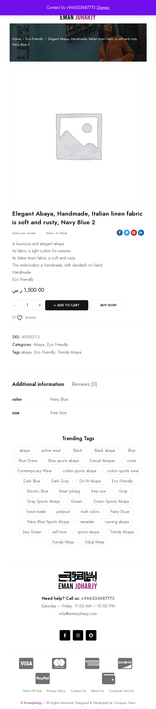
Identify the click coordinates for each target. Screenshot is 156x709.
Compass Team (125, 702)
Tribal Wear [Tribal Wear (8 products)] (95, 542)
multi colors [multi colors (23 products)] (90, 512)
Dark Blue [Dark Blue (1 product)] (31, 481)
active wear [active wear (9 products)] (51, 450)
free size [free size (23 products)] (98, 491)
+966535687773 (97, 598)
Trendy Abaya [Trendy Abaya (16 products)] (122, 532)
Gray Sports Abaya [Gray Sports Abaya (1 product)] (43, 501)
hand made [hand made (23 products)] (36, 512)
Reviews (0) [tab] (84, 384)
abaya (26, 352)
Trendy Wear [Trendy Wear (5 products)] (63, 542)
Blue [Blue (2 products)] (131, 450)
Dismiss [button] (103, 7)
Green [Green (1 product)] (76, 501)
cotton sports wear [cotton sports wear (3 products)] (123, 471)
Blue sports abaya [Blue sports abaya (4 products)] (63, 461)
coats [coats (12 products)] (131, 461)
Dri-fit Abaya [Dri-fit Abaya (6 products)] (90, 481)
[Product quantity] (27, 305)
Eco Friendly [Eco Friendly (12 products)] (122, 481)
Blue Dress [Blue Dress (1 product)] (28, 461)
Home (16, 38)
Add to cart (68, 305)
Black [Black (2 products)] (77, 450)
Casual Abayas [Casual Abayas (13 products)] (102, 461)
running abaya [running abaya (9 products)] (117, 522)
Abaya (38, 344)
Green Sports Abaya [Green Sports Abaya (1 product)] (111, 501)
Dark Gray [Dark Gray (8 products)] (60, 481)
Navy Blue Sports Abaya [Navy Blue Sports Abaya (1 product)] (48, 522)
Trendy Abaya (69, 352)
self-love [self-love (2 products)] (59, 532)
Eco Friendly (34, 38)
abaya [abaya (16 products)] (25, 450)
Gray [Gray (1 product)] (123, 491)
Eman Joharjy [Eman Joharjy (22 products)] (69, 491)
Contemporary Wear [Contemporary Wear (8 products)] (34, 471)
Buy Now (108, 305)
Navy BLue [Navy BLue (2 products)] (119, 512)
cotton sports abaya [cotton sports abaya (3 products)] (79, 471)
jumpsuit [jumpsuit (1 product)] (63, 512)
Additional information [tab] (38, 384)
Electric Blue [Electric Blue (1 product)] (37, 491)
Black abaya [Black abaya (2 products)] (104, 450)
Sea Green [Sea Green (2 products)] (32, 532)
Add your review (24, 233)
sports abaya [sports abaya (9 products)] (88, 532)
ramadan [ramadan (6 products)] (87, 522)
